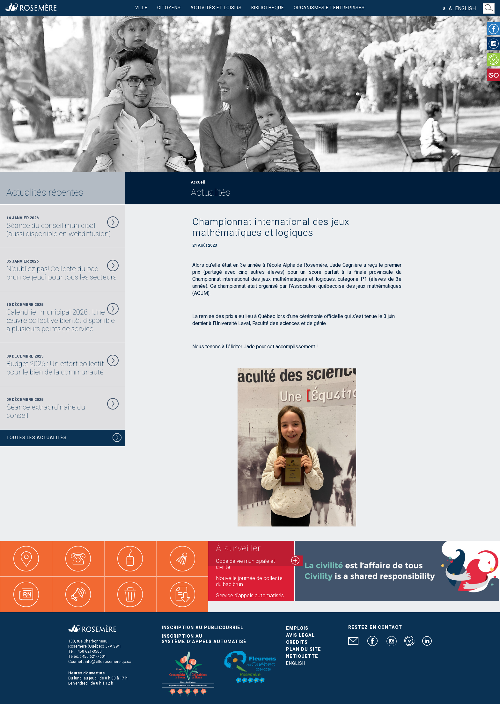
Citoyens (169, 7)
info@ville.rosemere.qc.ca (108, 661)
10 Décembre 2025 (62, 317)
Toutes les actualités (64, 438)
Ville (141, 7)
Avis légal (300, 635)
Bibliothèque (267, 7)
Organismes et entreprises (329, 7)
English (465, 8)
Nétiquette (302, 656)
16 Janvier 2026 (62, 226)
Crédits (297, 642)
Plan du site (303, 649)
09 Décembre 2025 (62, 364)
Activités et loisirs (216, 7)
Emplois (297, 628)
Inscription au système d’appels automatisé (204, 639)
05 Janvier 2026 (62, 269)
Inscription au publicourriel (202, 627)
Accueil (198, 182)
